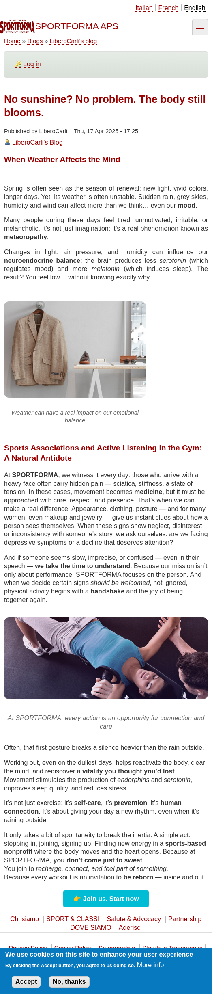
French (168, 7)
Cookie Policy (73, 947)
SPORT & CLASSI (72, 919)
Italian (144, 7)
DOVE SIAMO (90, 927)
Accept (26, 985)
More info (150, 969)
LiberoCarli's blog (73, 40)
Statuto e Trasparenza (172, 947)
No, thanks (69, 985)
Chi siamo (24, 919)
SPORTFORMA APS (76, 26)
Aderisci (130, 927)
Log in (32, 64)
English (194, 7)
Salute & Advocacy (134, 919)
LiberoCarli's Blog (37, 142)
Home (12, 40)
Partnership (184, 919)
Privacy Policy (28, 947)
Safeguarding (117, 947)
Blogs (35, 40)
